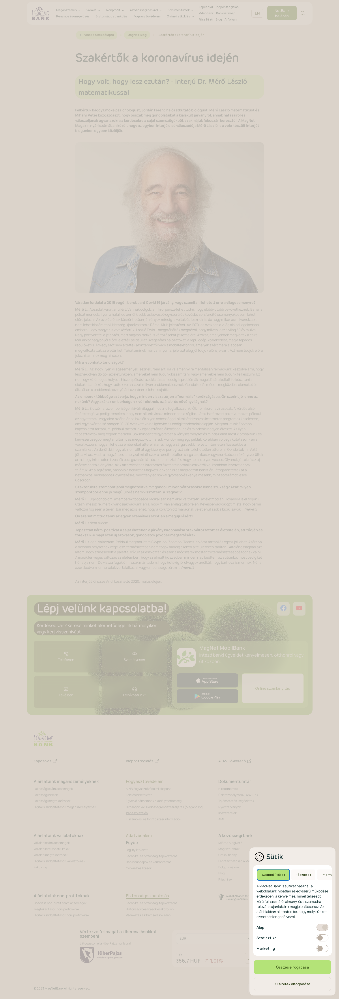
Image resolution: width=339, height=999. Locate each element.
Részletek (303, 875)
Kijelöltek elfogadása (293, 984)
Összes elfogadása (292, 967)
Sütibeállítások (273, 875)
